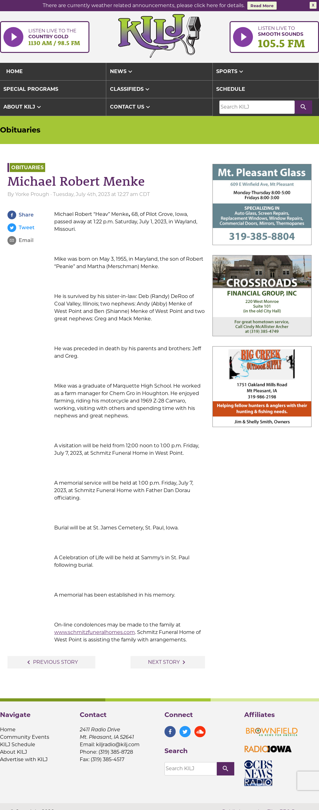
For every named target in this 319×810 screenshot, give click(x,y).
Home (8, 728)
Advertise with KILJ (24, 758)
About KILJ (23, 105)
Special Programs (30, 88)
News (122, 70)
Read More (262, 5)
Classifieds (130, 88)
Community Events (24, 736)
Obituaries (20, 128)
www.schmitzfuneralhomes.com (94, 631)
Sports (230, 70)
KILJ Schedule (17, 743)
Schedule (230, 88)
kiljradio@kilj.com (118, 743)
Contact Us (131, 105)
